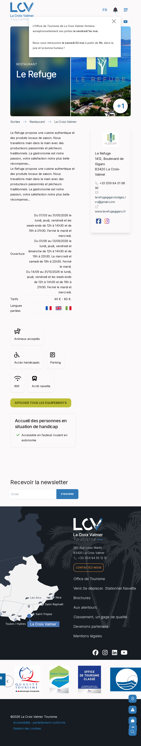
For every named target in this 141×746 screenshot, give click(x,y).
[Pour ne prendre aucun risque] (133, 710)
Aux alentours (85, 607)
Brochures (82, 598)
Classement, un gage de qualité (100, 617)
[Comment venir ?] (133, 699)
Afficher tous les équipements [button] (41, 403)
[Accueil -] (22, 11)
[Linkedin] (114, 652)
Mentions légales (87, 636)
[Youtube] (125, 21)
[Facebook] (95, 652)
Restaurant (37, 122)
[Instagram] (105, 652)
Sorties (15, 122)
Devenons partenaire (90, 626)
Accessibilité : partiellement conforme (39, 722)
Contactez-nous (89, 567)
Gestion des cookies (27, 728)
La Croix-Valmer (65, 122)
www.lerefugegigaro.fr (110, 211)
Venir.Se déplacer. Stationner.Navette (104, 588)
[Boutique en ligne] (133, 721)
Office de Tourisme (89, 579)
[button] (8, 681)
